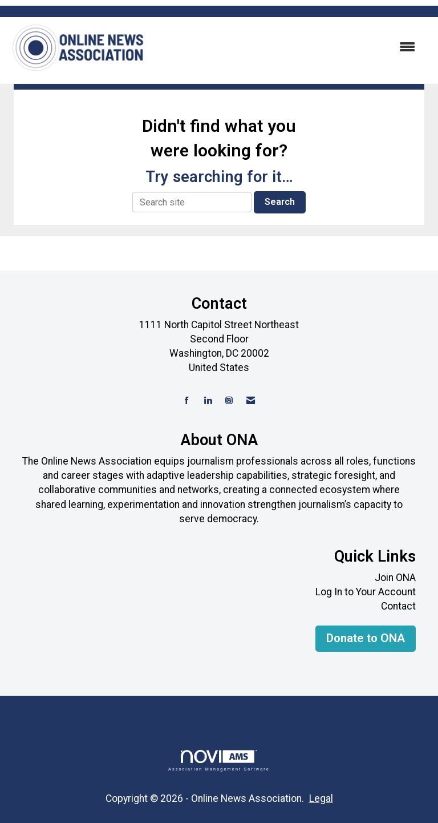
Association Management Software (219, 760)
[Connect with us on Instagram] (229, 401)
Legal (321, 798)
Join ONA (395, 577)
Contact (398, 606)
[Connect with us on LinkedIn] (207, 401)
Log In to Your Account (365, 592)
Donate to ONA (365, 638)
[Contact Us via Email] (251, 401)
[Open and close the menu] (287, 47)
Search (280, 201)
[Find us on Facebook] (186, 401)
